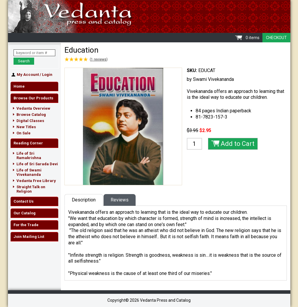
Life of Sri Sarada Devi (37, 164)
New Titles (26, 127)
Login (47, 74)
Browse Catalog (31, 114)
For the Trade (26, 225)
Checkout (276, 37)
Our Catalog (25, 213)
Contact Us (24, 201)
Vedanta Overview (33, 108)
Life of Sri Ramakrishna (28, 155)
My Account (28, 74)
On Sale (23, 133)
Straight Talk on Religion (30, 189)
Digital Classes (30, 121)
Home (19, 86)
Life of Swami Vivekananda (28, 172)
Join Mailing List (29, 236)
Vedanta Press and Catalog (149, 16)
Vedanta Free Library (36, 180)
